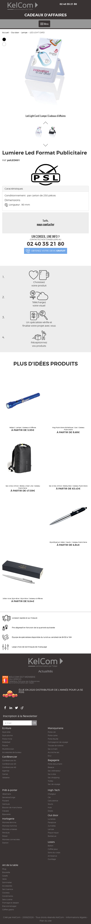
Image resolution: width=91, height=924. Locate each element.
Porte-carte (52, 735)
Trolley (50, 781)
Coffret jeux (53, 849)
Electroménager (9, 906)
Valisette (6, 777)
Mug (4, 869)
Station (5, 843)
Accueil (5, 32)
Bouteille (6, 872)
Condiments (7, 896)
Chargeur (52, 794)
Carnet (5, 774)
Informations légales (76, 917)
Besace (51, 767)
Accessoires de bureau (11, 752)
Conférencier (9, 756)
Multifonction (8, 749)
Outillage (52, 859)
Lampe (24, 32)
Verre (4, 879)
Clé (49, 797)
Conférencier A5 (9, 764)
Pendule (6, 833)
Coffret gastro (8, 909)
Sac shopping (54, 777)
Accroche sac (53, 752)
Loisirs (51, 842)
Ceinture (6, 804)
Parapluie (52, 822)
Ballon (50, 846)
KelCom (16, 917)
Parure (5, 745)
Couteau (6, 893)
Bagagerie (53, 760)
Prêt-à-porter (9, 790)
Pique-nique (53, 833)
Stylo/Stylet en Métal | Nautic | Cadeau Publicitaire (68, 542)
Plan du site (46, 921)
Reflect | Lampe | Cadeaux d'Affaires (23, 427)
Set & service (7, 889)
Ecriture (6, 728)
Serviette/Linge (8, 797)
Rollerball (6, 742)
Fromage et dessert (10, 903)
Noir (4, 39)
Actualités (45, 671)
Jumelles (52, 826)
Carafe (5, 876)
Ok (34, 723)
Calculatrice (53, 801)
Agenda (5, 771)
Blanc (4, 44)
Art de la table (10, 865)
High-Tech (54, 790)
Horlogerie (8, 818)
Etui (49, 756)
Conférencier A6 (9, 767)
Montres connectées (11, 839)
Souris (50, 804)
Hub (50, 807)
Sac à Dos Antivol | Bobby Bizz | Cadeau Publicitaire (68, 486)
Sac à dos (52, 774)
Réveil (4, 836)
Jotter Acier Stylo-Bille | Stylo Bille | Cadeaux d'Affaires (23, 598)
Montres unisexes (9, 829)
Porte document (55, 764)
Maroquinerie (55, 728)
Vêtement (6, 794)
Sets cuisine (7, 899)
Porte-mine (7, 739)
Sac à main (52, 749)
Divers (50, 811)
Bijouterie (6, 814)
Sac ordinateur (54, 771)
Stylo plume (7, 735)
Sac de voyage (54, 784)
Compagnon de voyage (58, 742)
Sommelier (7, 882)
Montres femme (9, 822)
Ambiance (52, 856)
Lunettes (51, 819)
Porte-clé (52, 732)
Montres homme (9, 826)
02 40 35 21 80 (68, 4)
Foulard (5, 801)
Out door (15, 32)
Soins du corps (54, 852)
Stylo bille (6, 732)
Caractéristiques (14, 188)
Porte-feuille (53, 739)
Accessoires (7, 886)
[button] (45, 123)
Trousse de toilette (55, 745)
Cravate (5, 811)
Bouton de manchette (12, 807)
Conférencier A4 (9, 760)
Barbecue (52, 836)
